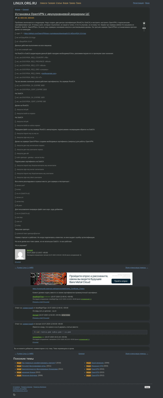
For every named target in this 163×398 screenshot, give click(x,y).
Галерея (51, 3)
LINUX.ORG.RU (25, 3)
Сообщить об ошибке (20, 389)
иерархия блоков (28, 372)
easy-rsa (23, 18)
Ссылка (17, 262)
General (26, 9)
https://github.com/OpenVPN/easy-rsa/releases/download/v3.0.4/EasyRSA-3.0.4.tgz (55, 33)
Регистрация (138, 3)
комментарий (28, 308)
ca (19, 18)
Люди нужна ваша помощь (135, 268)
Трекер (72, 3)
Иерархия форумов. (29, 375)
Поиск (78, 3)
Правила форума (26, 387)
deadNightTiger (38, 297)
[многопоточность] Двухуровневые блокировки (40, 369)
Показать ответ (38, 302)
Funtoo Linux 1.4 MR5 (25, 268)
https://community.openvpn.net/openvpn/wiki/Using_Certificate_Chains (59, 289)
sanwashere (37, 337)
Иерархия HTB (97, 366)
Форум (65, 3)
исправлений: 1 (86, 299)
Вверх (147, 387)
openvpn (31, 18)
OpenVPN (95, 369)
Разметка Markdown (39, 387)
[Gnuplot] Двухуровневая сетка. (34, 366)
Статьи (59, 3)
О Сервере (16, 387)
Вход (147, 3)
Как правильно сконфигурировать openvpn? (39, 363)
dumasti (30, 250)
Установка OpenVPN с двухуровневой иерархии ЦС (52, 14)
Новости (43, 3)
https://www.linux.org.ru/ (20, 391)
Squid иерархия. (97, 363)
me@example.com (49, 73)
